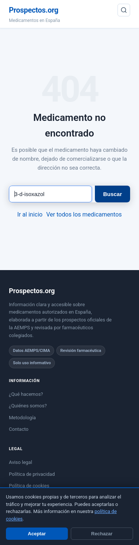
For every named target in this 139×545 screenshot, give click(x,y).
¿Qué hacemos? (26, 394)
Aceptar (37, 533)
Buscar (112, 194)
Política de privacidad (32, 474)
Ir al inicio (29, 214)
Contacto (19, 429)
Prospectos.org (33, 10)
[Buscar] (124, 10)
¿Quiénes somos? (28, 405)
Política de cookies (29, 485)
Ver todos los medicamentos (84, 214)
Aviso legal (20, 462)
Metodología (22, 417)
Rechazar (102, 533)
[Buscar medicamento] (50, 194)
